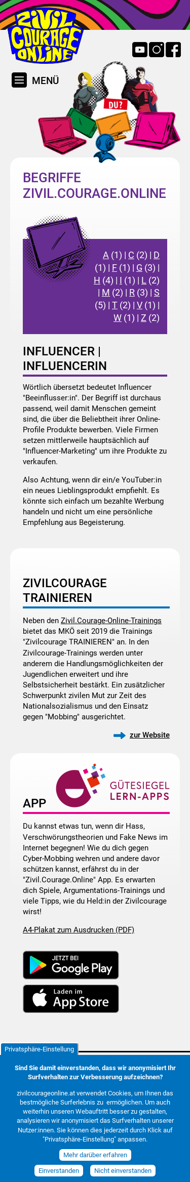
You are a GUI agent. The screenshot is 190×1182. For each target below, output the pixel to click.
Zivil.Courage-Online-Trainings (111, 620)
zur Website (150, 735)
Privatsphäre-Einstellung (39, 1056)
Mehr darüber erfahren (95, 1162)
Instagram (156, 49)
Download (71, 964)
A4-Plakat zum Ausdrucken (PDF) (78, 929)
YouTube (139, 49)
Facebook (173, 49)
